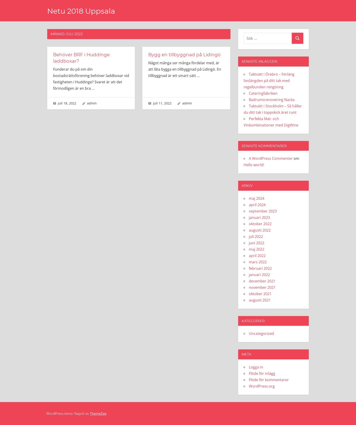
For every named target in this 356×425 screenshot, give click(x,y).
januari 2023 (259, 217)
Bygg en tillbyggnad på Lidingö (184, 54)
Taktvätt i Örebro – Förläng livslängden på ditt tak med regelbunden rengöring (269, 80)
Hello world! (254, 164)
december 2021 (262, 281)
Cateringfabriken (263, 93)
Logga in (256, 367)
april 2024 (257, 204)
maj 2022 (256, 249)
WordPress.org (262, 386)
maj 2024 (256, 198)
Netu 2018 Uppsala (81, 11)
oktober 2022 (260, 223)
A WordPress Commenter (271, 158)
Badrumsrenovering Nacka (272, 99)
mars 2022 (258, 261)
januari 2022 (259, 274)
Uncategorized (261, 333)
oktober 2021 (260, 293)
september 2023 (263, 211)
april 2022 (257, 255)
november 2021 (262, 287)
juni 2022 (256, 242)
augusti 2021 (260, 300)
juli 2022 (256, 236)
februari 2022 (260, 268)
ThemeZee (98, 413)
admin (92, 103)
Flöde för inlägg (262, 373)
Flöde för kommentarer (269, 379)
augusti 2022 (260, 230)
